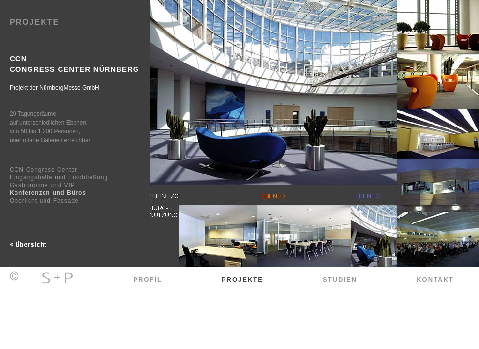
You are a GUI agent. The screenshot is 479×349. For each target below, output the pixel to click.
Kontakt (435, 279)
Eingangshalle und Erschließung (59, 177)
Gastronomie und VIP (42, 185)
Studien (340, 279)
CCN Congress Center (43, 169)
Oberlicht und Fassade (44, 200)
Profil (147, 279)
